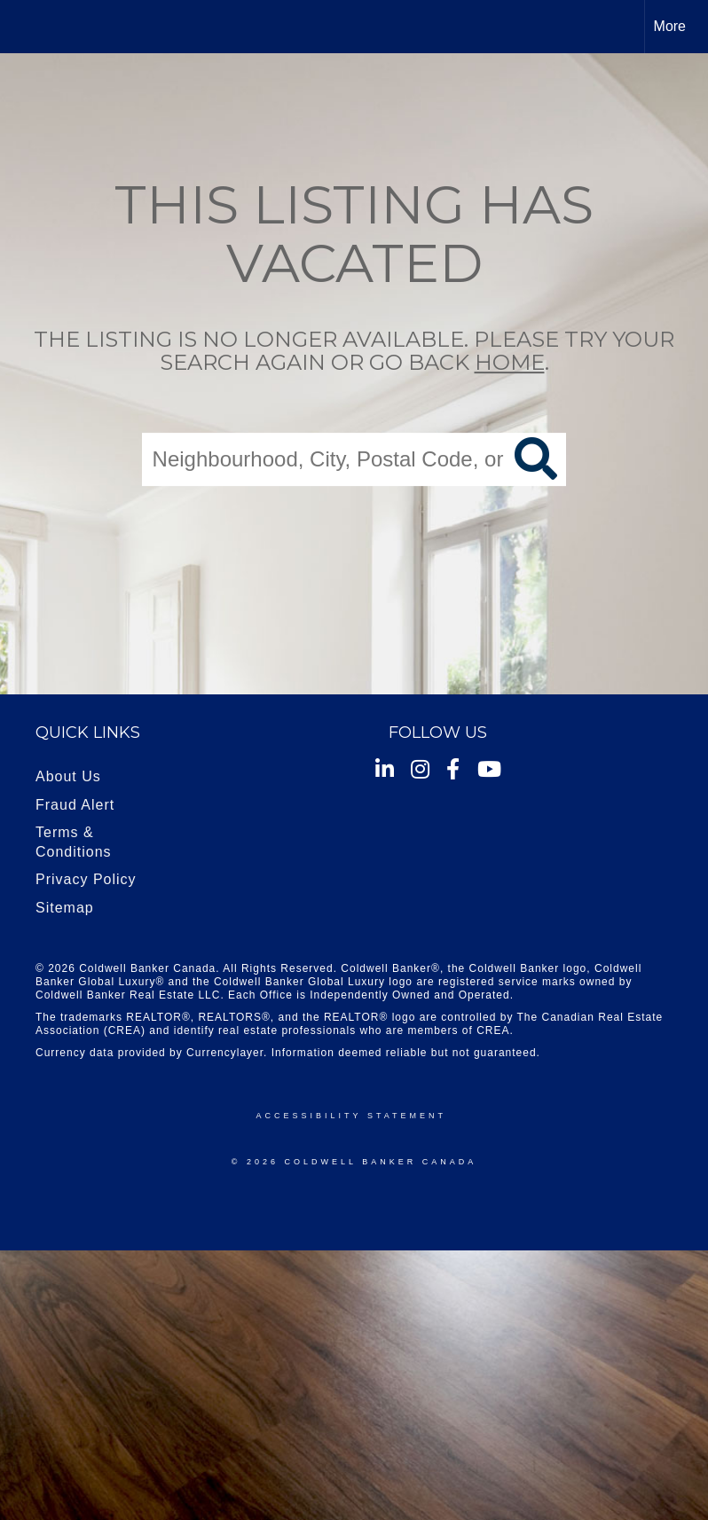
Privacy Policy (86, 879)
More (670, 26)
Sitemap (64, 907)
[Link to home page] (22, 26)
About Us (68, 776)
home (510, 363)
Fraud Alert (74, 804)
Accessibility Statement (351, 1115)
